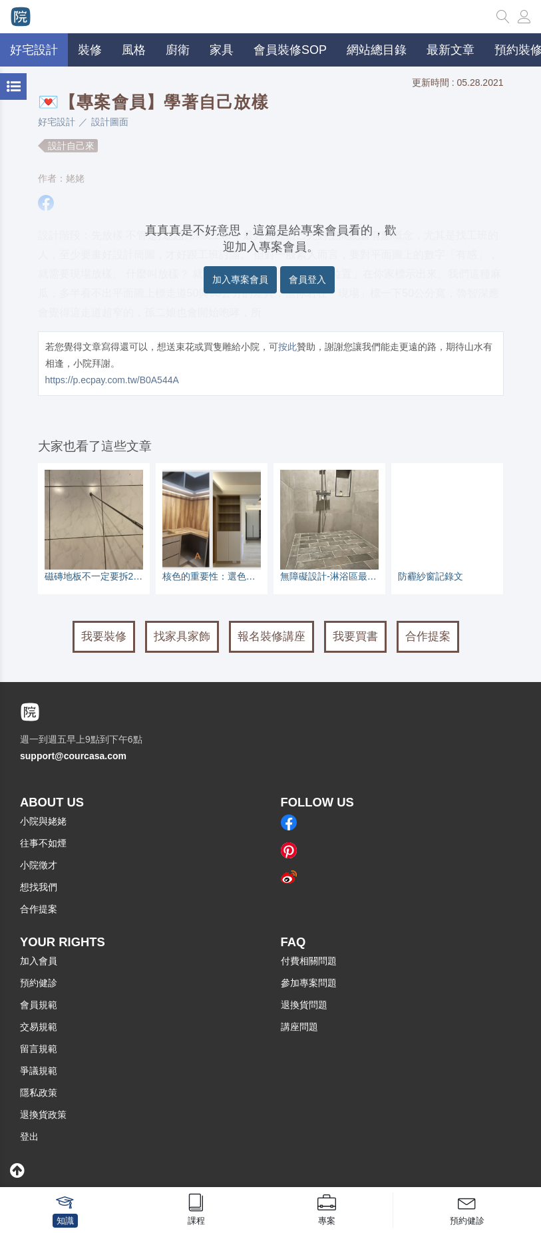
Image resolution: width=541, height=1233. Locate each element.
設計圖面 (109, 121)
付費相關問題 (309, 961)
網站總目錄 (377, 50)
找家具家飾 (182, 636)
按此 (287, 346)
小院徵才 (38, 865)
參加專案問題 (309, 982)
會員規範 (38, 1004)
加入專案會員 (240, 279)
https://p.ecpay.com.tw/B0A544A (112, 380)
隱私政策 (38, 1092)
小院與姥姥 (43, 821)
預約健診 (38, 982)
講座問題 (299, 1026)
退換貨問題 (304, 1004)
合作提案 (428, 636)
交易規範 (38, 1026)
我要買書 (355, 636)
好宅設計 (56, 121)
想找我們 (38, 887)
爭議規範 (38, 1070)
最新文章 (450, 50)
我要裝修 (103, 636)
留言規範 (38, 1048)
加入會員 (38, 961)
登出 (29, 1136)
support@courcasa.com (73, 756)
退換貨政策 (43, 1114)
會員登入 (307, 279)
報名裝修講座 (271, 636)
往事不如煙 (43, 843)
